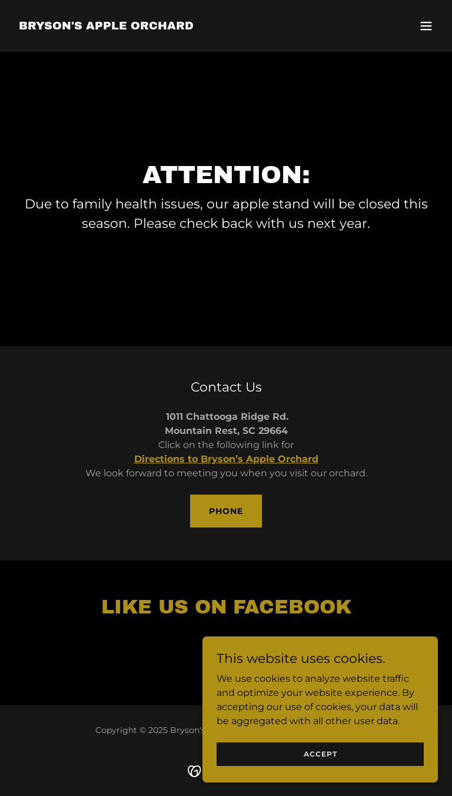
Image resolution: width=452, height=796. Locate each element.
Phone (226, 511)
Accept (320, 778)
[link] (106, 26)
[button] (426, 26)
